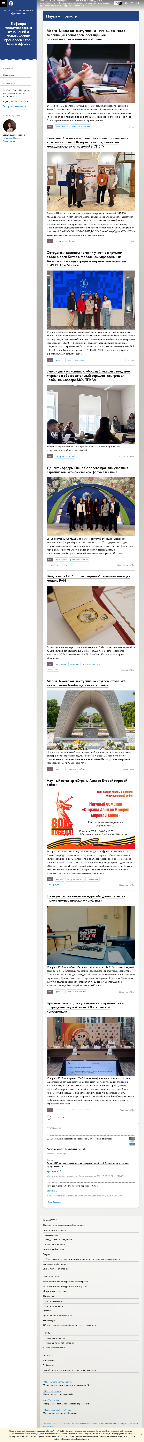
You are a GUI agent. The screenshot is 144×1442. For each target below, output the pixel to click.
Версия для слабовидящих (55, 1263)
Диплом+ (47, 1310)
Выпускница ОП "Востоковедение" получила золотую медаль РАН (88, 578)
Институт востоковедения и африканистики (18, 12)
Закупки (47, 1254)
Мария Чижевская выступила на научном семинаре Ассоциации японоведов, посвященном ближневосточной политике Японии (86, 34)
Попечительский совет (54, 1244)
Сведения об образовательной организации (64, 1225)
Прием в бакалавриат (53, 1300)
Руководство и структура (55, 1230)
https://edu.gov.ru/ (52, 1391)
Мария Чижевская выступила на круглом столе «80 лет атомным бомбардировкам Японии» (86, 682)
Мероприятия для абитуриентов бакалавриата (65, 1281)
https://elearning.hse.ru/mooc (57, 1409)
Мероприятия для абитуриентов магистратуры (65, 1286)
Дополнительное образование (58, 1315)
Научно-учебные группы (54, 1347)
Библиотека (48, 1360)
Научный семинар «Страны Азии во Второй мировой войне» (87, 782)
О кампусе (50, 1220)
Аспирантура (49, 1320)
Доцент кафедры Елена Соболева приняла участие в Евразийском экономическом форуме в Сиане (87, 469)
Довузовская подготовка (55, 1291)
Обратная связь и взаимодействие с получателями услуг (70, 1325)
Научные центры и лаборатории (58, 1342)
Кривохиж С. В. (54, 1171)
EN (120, 3)
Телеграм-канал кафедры (14, 106)
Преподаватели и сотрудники (57, 1239)
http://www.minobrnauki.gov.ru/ (58, 1381)
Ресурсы (48, 1355)
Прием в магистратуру (54, 1305)
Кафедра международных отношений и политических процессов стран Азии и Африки (18, 34)
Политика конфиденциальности (124, 1423)
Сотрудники (9, 74)
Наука (47, 1333)
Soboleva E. (52, 1190)
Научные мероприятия (54, 1338)
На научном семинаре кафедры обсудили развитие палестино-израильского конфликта (86, 898)
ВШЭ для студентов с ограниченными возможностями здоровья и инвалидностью (82, 1259)
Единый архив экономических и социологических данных (70, 1370)
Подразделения (50, 1234)
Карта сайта (48, 1426)
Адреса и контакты (71, 1423)
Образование (51, 1276)
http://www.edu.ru (51, 1400)
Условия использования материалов (95, 1423)
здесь (37, 1434)
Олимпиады (48, 1296)
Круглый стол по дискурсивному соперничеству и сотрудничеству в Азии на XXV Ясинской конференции (85, 1007)
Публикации (54, 1128)
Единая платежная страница (56, 1268)
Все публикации (54, 1202)
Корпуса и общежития (53, 1249)
